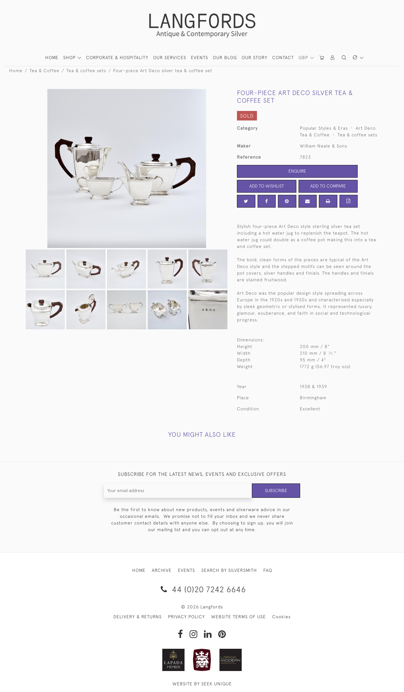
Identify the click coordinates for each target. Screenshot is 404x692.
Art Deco (366, 128)
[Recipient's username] (178, 490)
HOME (51, 57)
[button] (333, 57)
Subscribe (276, 490)
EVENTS (186, 570)
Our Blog (225, 57)
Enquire (297, 171)
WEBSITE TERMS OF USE (238, 616)
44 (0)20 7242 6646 (202, 589)
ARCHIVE (162, 570)
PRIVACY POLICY (186, 616)
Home (16, 70)
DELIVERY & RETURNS (137, 616)
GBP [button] (304, 57)
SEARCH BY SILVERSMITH (229, 570)
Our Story (254, 57)
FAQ (267, 570)
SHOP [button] (70, 57)
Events (199, 57)
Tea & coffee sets (86, 70)
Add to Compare (328, 185)
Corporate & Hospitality (117, 57)
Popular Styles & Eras (324, 128)
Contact (283, 57)
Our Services (169, 57)
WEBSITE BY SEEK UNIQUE (202, 683)
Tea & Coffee (44, 70)
